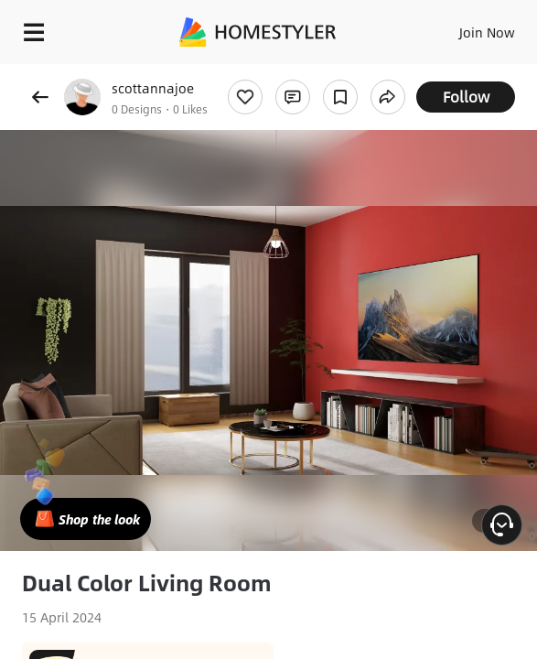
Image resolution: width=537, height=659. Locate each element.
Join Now (487, 32)
